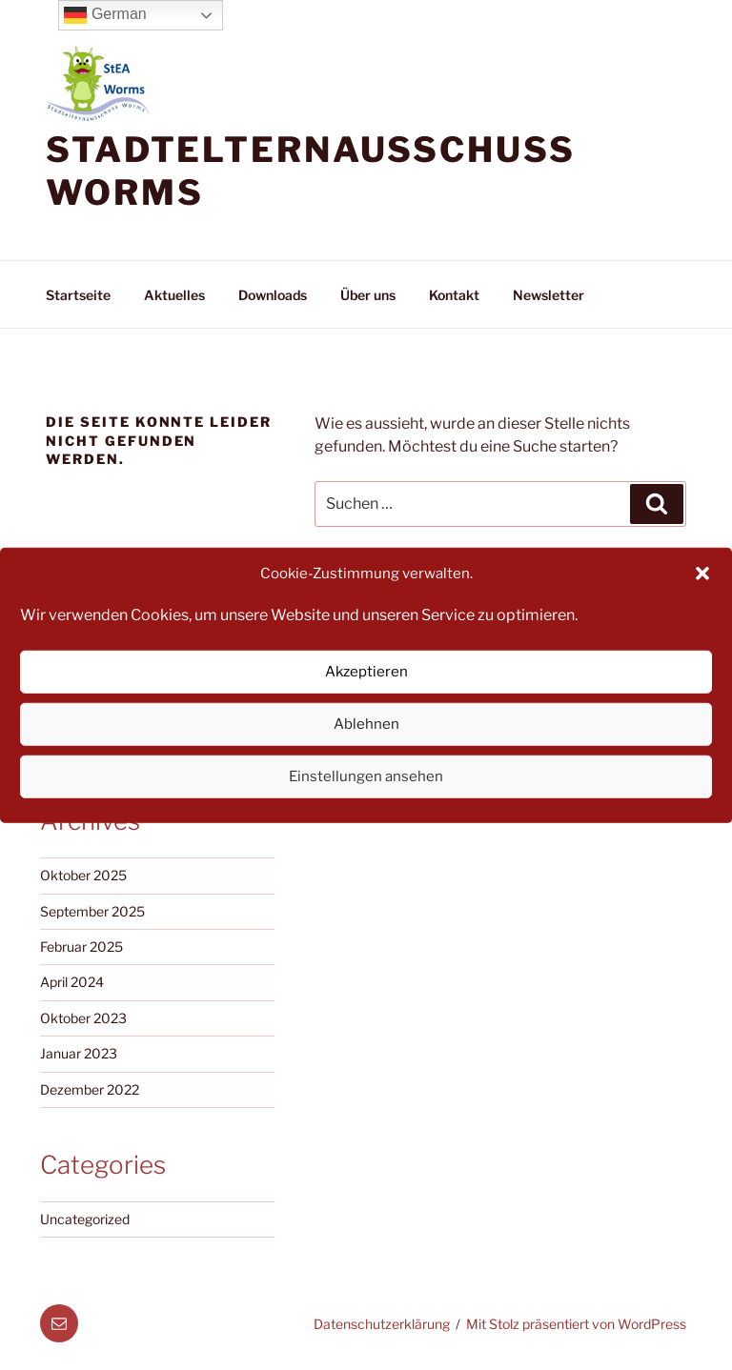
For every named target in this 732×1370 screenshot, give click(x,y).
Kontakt (454, 295)
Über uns (368, 295)
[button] (702, 573)
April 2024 (72, 982)
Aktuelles (174, 295)
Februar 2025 (81, 946)
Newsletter (548, 295)
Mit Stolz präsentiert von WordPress (576, 1324)
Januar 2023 (78, 1053)
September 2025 (92, 911)
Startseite (78, 295)
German (105, 15)
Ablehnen (366, 724)
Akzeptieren (366, 671)
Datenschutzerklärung (382, 1324)
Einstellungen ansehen (366, 776)
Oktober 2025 (83, 875)
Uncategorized (85, 1219)
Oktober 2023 (83, 1018)
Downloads (272, 295)
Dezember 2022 (89, 1089)
